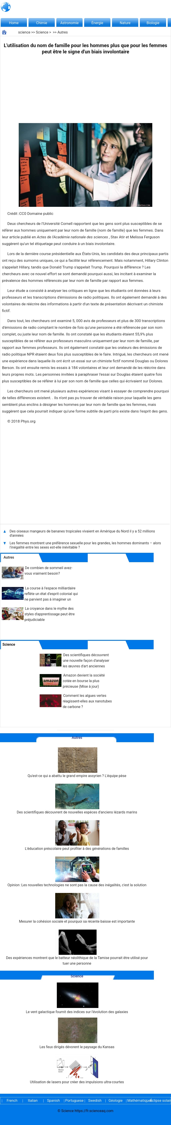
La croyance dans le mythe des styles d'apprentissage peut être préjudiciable (49, 614)
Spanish (53, 1100)
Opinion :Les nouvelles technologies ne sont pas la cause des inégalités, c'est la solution (76, 872)
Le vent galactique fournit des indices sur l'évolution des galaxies (77, 998)
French (12, 1100)
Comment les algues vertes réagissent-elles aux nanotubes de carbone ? (87, 701)
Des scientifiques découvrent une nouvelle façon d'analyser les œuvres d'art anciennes (86, 660)
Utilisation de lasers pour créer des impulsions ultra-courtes (77, 1068)
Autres (62, 32)
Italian (33, 1100)
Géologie (116, 1100)
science (24, 32)
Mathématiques (136, 1100)
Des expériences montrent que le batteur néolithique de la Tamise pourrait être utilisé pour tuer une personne (77, 947)
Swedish (95, 1100)
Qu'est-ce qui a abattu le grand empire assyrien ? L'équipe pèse (77, 762)
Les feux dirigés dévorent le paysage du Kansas (76, 1033)
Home (13, 23)
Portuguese (74, 1100)
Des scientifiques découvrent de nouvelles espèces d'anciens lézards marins (77, 799)
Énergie (97, 23)
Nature (125, 23)
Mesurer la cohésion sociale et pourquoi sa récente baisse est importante (77, 908)
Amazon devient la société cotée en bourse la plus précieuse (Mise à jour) (84, 681)
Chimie (41, 23)
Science (42, 32)
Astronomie (69, 23)
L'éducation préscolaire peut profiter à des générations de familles (77, 835)
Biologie (153, 23)
